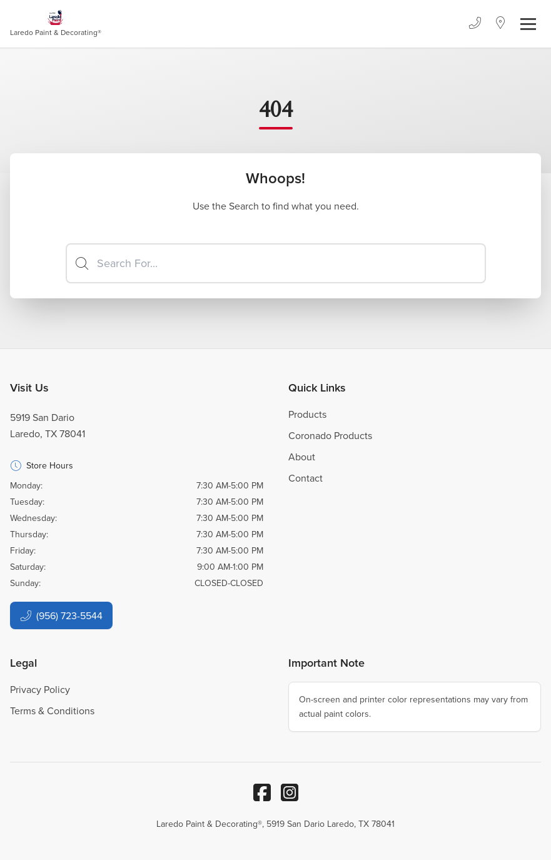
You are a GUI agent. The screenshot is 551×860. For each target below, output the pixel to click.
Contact (305, 478)
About (301, 456)
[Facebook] (262, 792)
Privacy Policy (40, 689)
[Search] (276, 263)
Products (307, 414)
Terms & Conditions (52, 710)
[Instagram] (289, 792)
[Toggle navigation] (528, 24)
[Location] (500, 24)
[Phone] (474, 24)
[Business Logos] (55, 24)
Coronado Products (330, 435)
